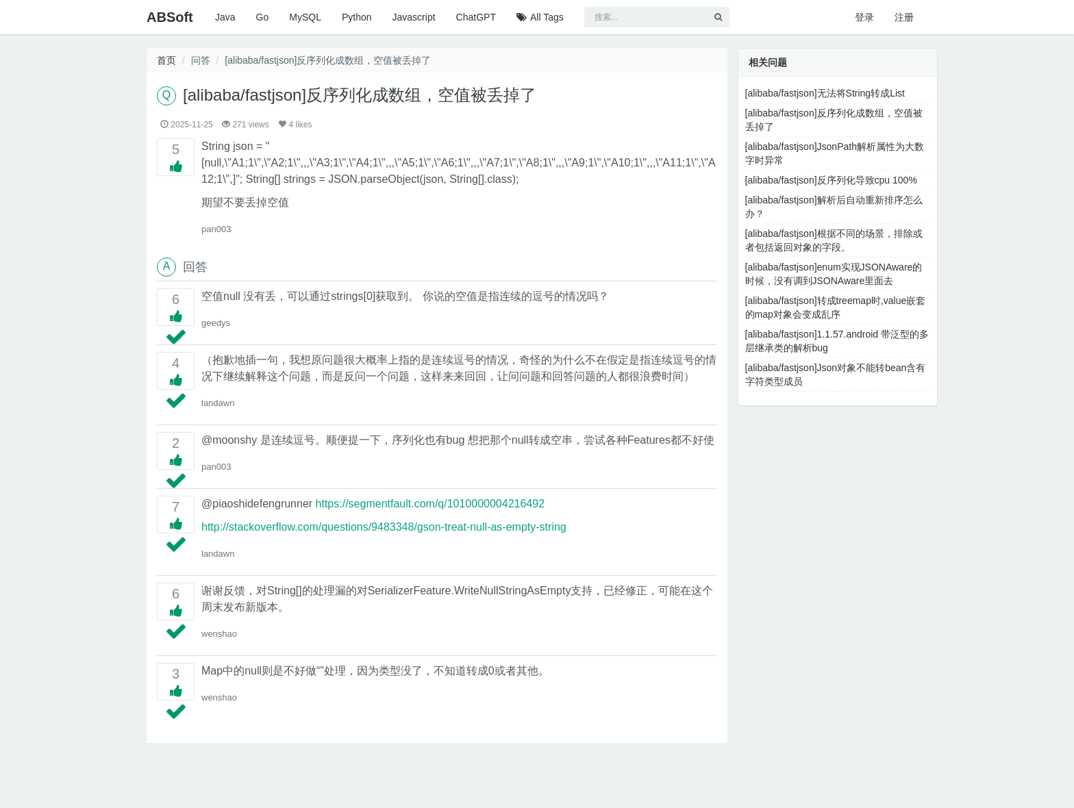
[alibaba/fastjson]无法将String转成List (825, 93)
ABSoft (170, 17)
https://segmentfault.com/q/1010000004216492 (430, 503)
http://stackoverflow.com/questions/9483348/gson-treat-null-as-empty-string (383, 527)
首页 (166, 60)
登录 (864, 17)
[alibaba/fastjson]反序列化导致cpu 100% (831, 180)
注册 (904, 17)
